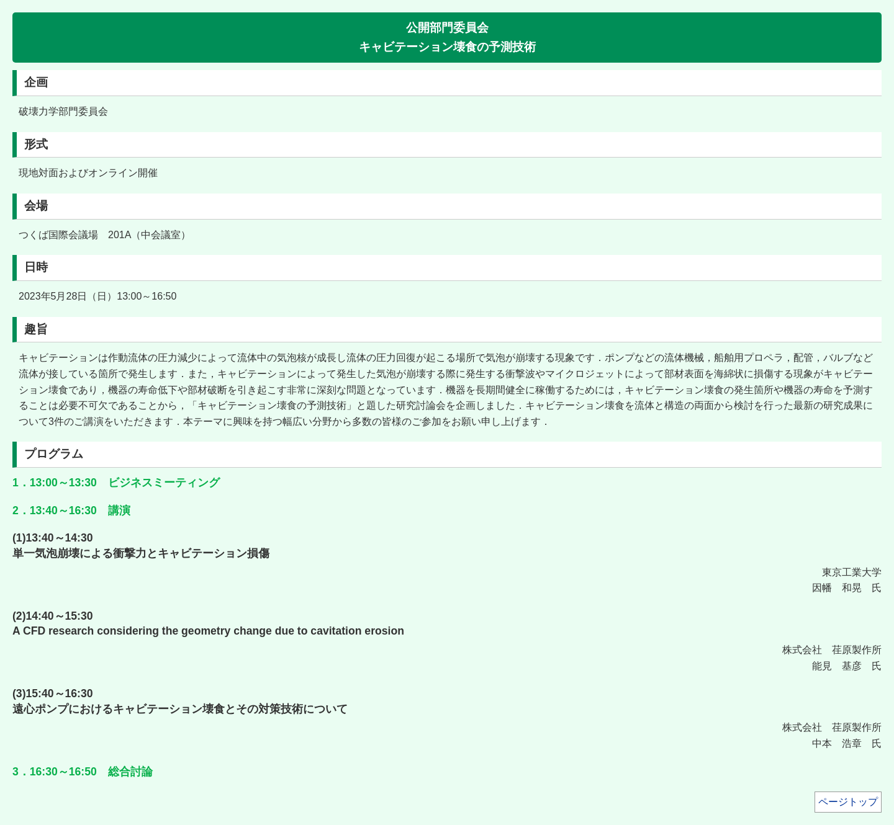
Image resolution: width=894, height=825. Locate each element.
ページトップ (848, 801)
